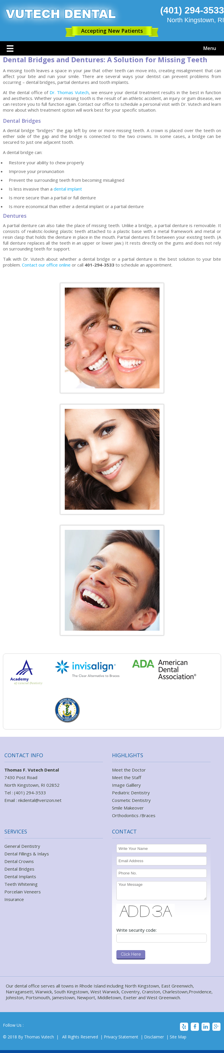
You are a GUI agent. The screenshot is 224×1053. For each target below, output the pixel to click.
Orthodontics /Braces (133, 815)
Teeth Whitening (21, 884)
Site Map (178, 1037)
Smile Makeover (128, 808)
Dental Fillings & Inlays (26, 854)
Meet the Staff (126, 777)
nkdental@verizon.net (40, 800)
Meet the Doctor (129, 770)
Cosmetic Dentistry (131, 800)
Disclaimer (154, 1037)
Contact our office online (47, 265)
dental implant (67, 189)
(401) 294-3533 (192, 10)
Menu (209, 48)
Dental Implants (20, 876)
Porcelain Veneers (22, 892)
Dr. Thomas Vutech (69, 92)
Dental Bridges (19, 869)
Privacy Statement (121, 1037)
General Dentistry (22, 846)
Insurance (14, 899)
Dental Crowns (19, 861)
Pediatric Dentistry (131, 793)
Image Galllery (126, 785)
